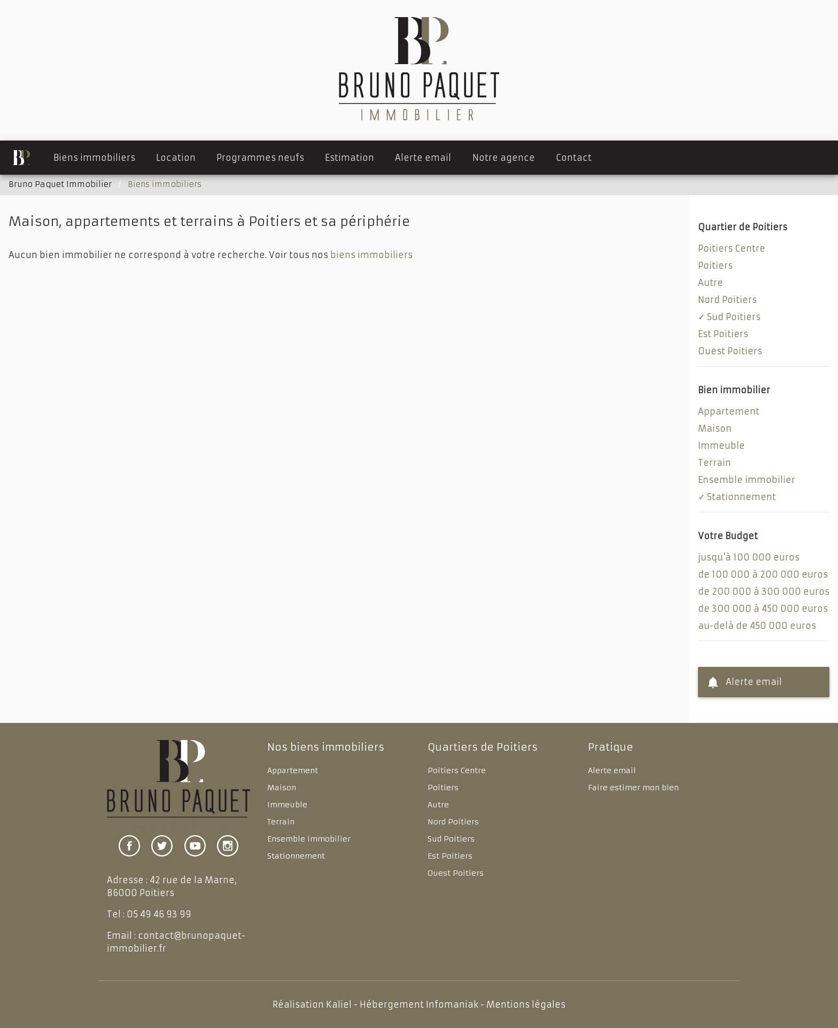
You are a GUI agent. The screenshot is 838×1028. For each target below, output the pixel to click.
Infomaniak (452, 1004)
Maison (715, 428)
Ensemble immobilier (746, 479)
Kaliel (339, 1004)
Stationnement (741, 497)
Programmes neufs (260, 157)
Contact (574, 157)
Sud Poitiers (734, 316)
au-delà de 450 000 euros (757, 625)
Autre (710, 282)
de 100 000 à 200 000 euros (763, 574)
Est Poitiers (723, 334)
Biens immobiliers (94, 157)
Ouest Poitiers (730, 351)
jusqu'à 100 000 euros (749, 557)
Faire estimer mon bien (633, 787)
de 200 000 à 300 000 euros (763, 591)
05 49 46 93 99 (159, 914)
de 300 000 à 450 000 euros (763, 608)
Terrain (714, 462)
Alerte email (423, 157)
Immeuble (721, 445)
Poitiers (715, 265)
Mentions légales (525, 1004)
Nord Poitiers (727, 299)
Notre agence (503, 157)
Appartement (728, 411)
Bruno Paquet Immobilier (60, 184)
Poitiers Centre (731, 248)
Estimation (349, 157)
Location (176, 157)
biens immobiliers (371, 255)
